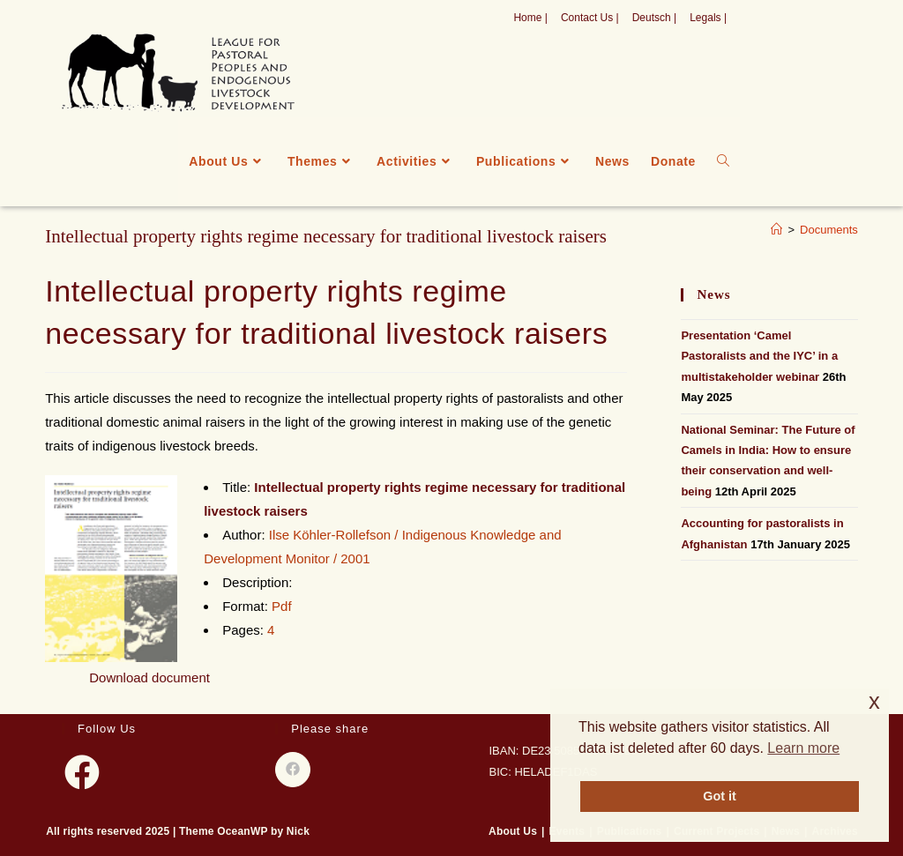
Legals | (708, 17)
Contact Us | (590, 17)
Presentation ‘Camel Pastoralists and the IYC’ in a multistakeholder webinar (759, 356)
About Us (513, 831)
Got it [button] (719, 796)
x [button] (874, 701)
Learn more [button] (803, 748)
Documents (829, 229)
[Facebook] (82, 772)
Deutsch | (654, 17)
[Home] (776, 229)
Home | (530, 17)
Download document (149, 677)
